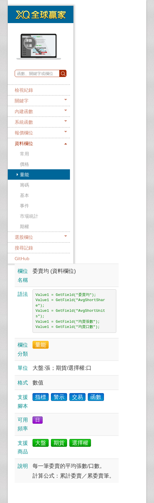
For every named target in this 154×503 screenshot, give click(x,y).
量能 (24, 174)
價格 (24, 164)
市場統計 (29, 216)
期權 (24, 226)
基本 (24, 195)
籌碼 (24, 184)
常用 (24, 153)
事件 (24, 205)
